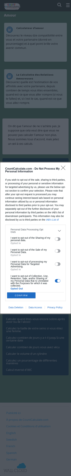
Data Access (35, 307)
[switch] (57, 239)
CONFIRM (21, 295)
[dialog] (35, 238)
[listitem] (35, 230)
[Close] (64, 169)
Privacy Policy (55, 307)
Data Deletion (15, 307)
